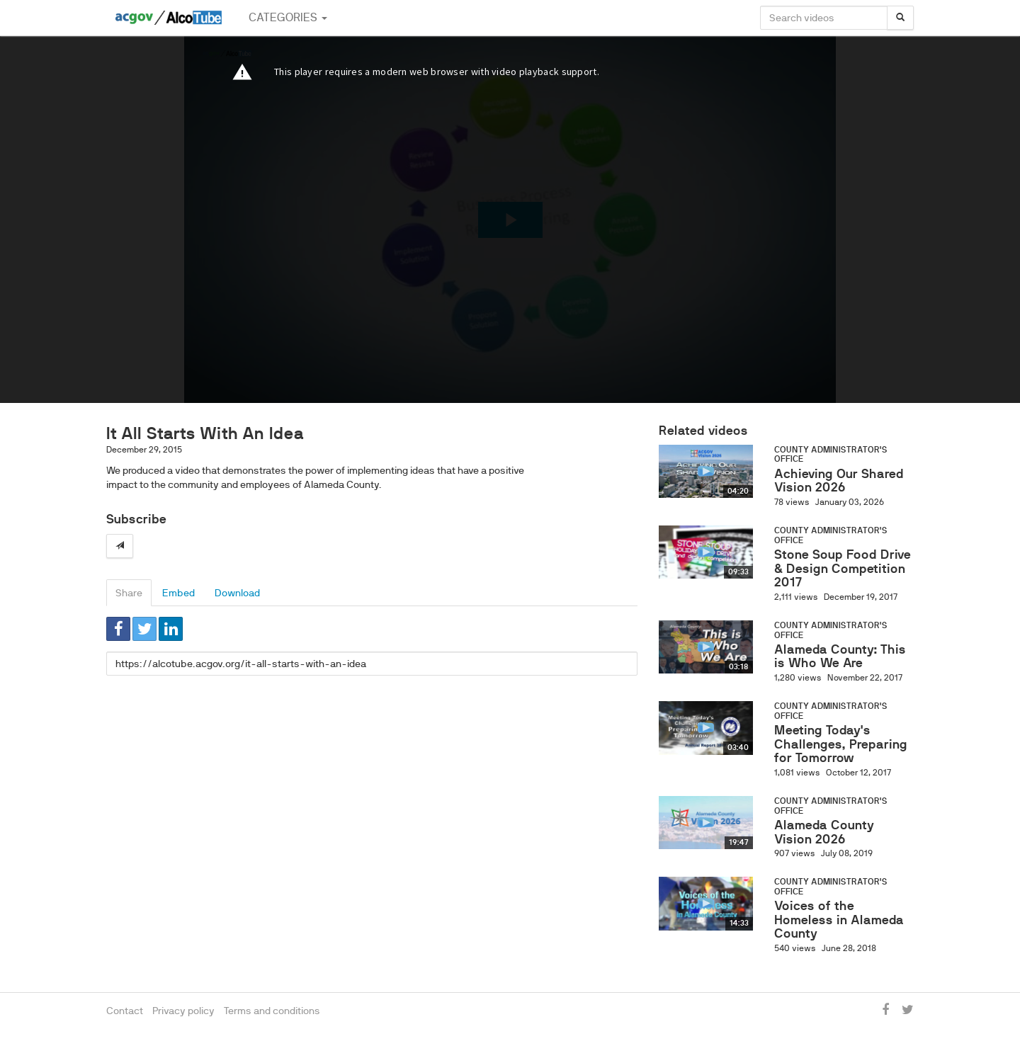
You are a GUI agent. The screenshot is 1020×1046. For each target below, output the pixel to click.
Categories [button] (288, 17)
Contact (124, 1010)
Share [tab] (128, 592)
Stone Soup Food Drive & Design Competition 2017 (842, 568)
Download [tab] (237, 592)
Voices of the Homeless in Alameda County (839, 920)
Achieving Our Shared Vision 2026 (839, 481)
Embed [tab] (178, 592)
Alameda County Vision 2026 (824, 832)
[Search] (900, 18)
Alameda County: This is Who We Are (840, 656)
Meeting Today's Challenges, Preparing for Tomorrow (840, 744)
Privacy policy (183, 1010)
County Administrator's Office (831, 454)
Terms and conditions (272, 1010)
